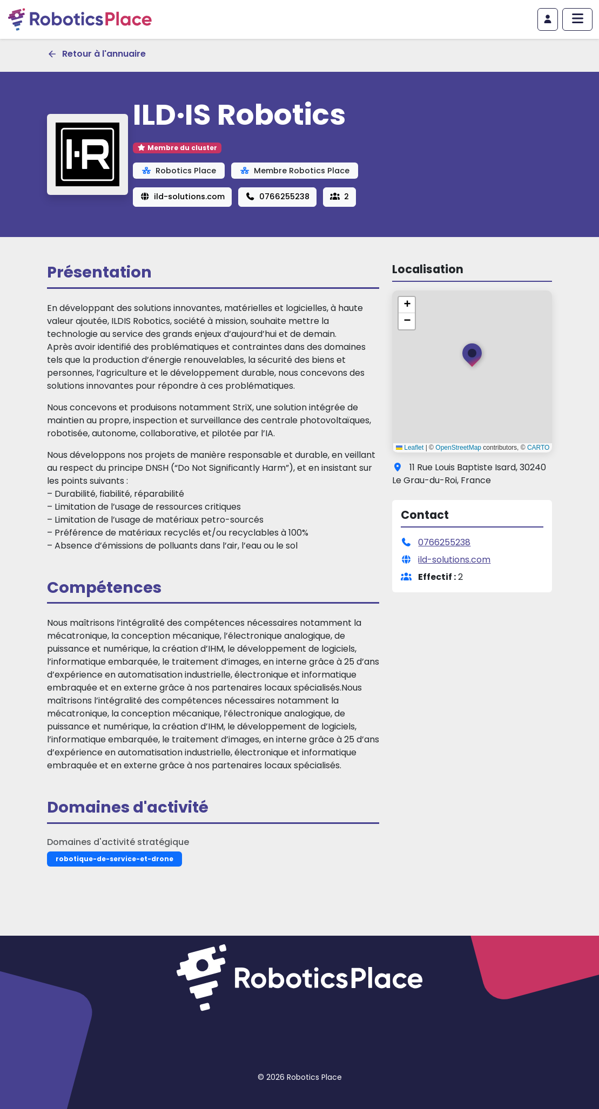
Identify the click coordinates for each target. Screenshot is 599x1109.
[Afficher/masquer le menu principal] (577, 19)
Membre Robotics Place (294, 170)
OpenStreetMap (458, 447)
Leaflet (409, 447)
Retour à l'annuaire (96, 54)
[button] (472, 357)
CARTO (538, 447)
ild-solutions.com (182, 196)
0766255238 (277, 196)
